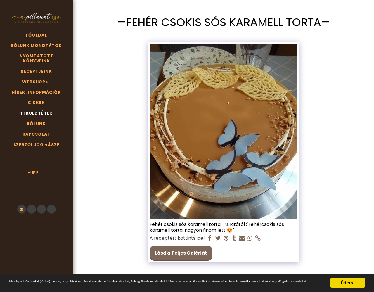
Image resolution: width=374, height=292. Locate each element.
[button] (36, 182)
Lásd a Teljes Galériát (181, 253)
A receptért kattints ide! (177, 238)
